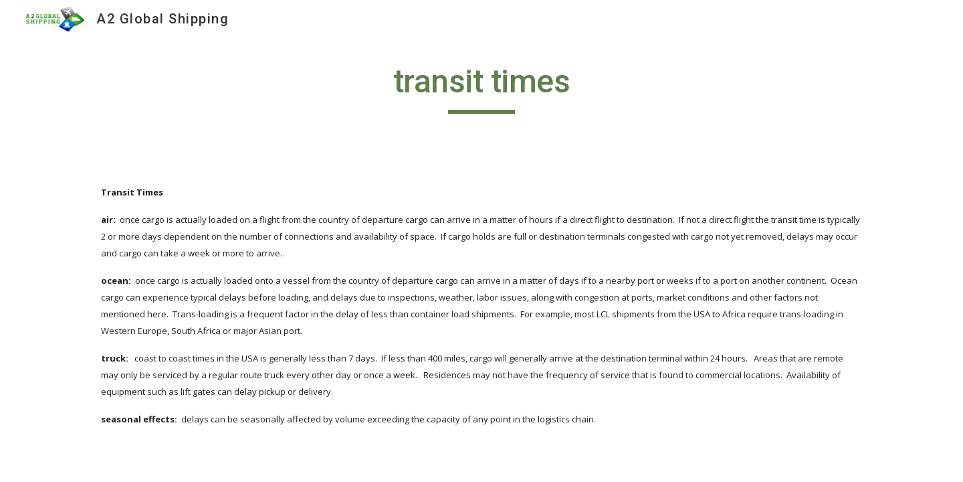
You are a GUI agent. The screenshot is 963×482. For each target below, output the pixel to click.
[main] (481, 87)
